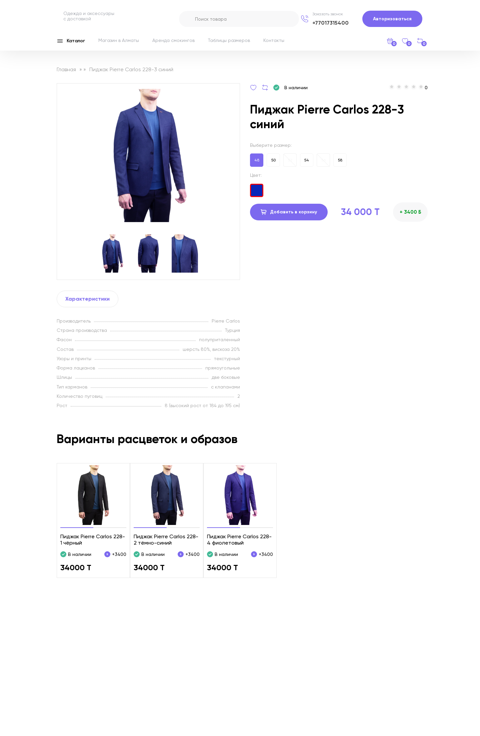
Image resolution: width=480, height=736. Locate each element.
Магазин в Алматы (118, 40)
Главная (66, 69)
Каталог (71, 41)
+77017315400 (330, 23)
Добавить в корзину (289, 212)
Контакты (273, 40)
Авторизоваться (392, 19)
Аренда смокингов (173, 40)
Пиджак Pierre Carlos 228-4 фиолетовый (239, 539)
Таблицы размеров (229, 40)
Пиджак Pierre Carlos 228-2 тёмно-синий (166, 539)
